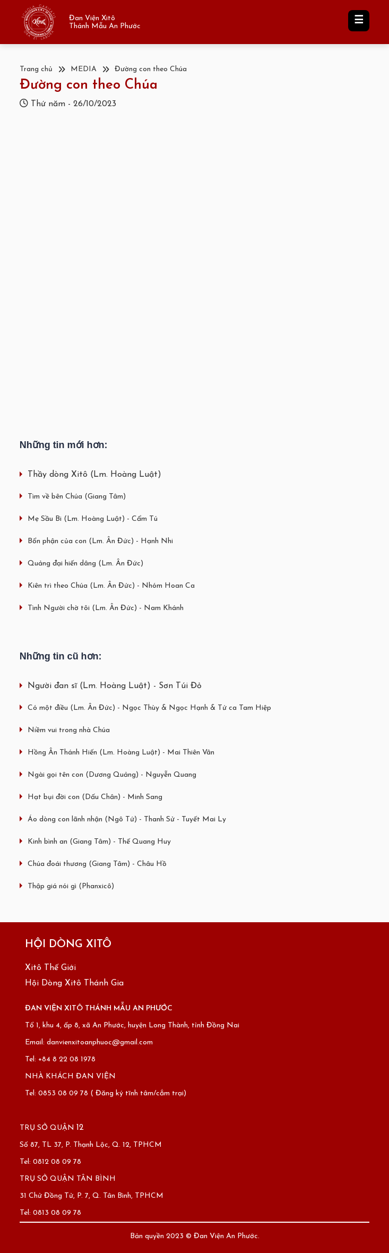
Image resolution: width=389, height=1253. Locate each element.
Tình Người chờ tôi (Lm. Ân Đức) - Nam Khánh (106, 608)
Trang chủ (36, 69)
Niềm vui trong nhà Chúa (69, 730)
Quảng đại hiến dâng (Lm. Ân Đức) (85, 564)
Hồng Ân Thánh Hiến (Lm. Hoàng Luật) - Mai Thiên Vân (121, 753)
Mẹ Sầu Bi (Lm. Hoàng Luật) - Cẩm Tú (93, 519)
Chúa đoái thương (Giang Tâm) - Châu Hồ (97, 864)
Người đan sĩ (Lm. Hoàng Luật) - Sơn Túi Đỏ (115, 686)
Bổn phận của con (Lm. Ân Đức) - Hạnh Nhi (100, 541)
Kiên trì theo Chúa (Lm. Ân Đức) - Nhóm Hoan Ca (111, 586)
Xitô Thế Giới (50, 968)
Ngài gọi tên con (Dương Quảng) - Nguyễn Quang (112, 775)
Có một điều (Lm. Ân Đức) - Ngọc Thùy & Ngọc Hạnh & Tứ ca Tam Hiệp (149, 708)
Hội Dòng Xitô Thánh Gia (74, 983)
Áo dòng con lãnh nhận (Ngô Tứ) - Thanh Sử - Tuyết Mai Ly (127, 819)
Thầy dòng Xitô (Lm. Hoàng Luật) (94, 474)
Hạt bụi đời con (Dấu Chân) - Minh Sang (95, 797)
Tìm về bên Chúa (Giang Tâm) (77, 497)
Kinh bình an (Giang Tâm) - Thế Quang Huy (99, 842)
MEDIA (84, 69)
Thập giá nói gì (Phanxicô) (71, 886)
